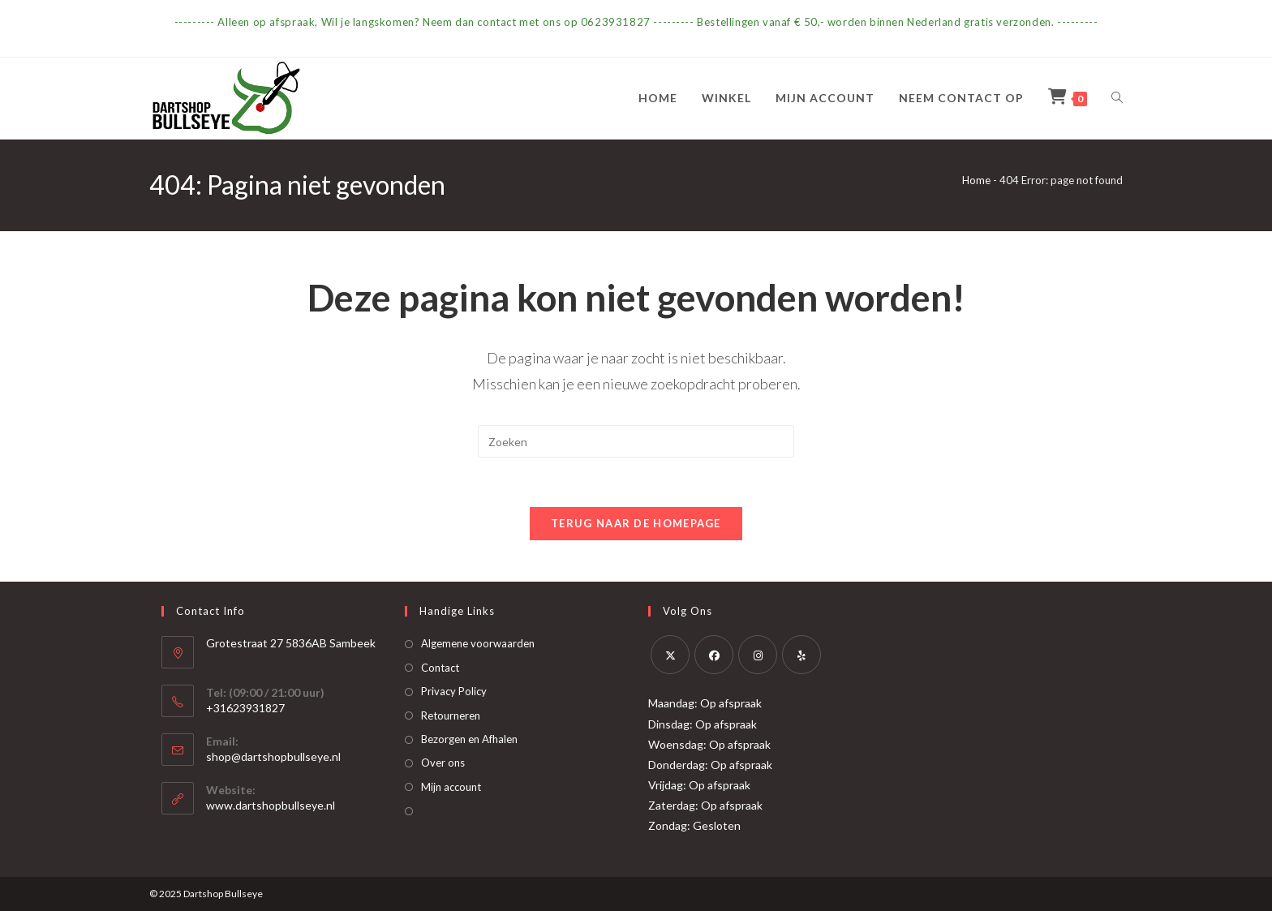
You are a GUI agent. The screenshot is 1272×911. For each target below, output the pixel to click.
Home (976, 180)
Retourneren (450, 715)
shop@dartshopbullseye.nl (273, 756)
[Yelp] (801, 654)
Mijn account (451, 786)
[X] (670, 654)
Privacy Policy (454, 691)
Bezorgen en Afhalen (469, 739)
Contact (440, 667)
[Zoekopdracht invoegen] (636, 441)
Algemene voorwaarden (478, 643)
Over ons (443, 762)
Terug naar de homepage (636, 523)
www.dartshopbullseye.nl (270, 805)
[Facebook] (713, 654)
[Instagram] (757, 654)
